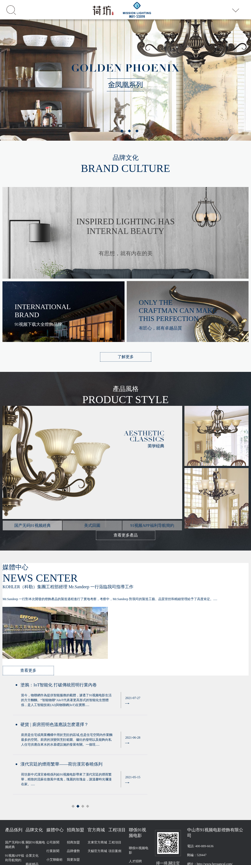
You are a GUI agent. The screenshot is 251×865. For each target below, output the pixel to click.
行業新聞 (52, 773)
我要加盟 (73, 782)
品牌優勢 (73, 773)
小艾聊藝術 (54, 782)
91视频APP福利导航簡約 (14, 780)
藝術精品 (32, 786)
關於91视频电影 (35, 767)
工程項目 (114, 764)
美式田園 (11, 791)
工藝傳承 (32, 795)
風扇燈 (10, 799)
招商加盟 (73, 764)
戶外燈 (10, 808)
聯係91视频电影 (138, 772)
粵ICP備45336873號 (218, 839)
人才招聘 (135, 783)
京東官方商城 (97, 764)
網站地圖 (5, 863)
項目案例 (114, 773)
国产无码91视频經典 (15, 767)
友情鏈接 (239, 839)
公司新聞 (52, 764)
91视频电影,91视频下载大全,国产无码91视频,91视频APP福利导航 (73, 858)
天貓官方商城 (97, 773)
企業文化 (32, 778)
